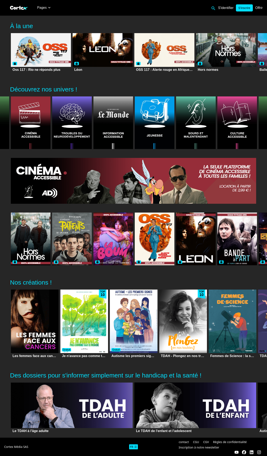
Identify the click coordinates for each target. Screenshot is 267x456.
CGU (196, 442)
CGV (206, 442)
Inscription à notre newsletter (199, 447)
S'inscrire (244, 8)
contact (184, 442)
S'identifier (225, 8)
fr (133, 447)
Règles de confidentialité (230, 442)
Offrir (259, 8)
